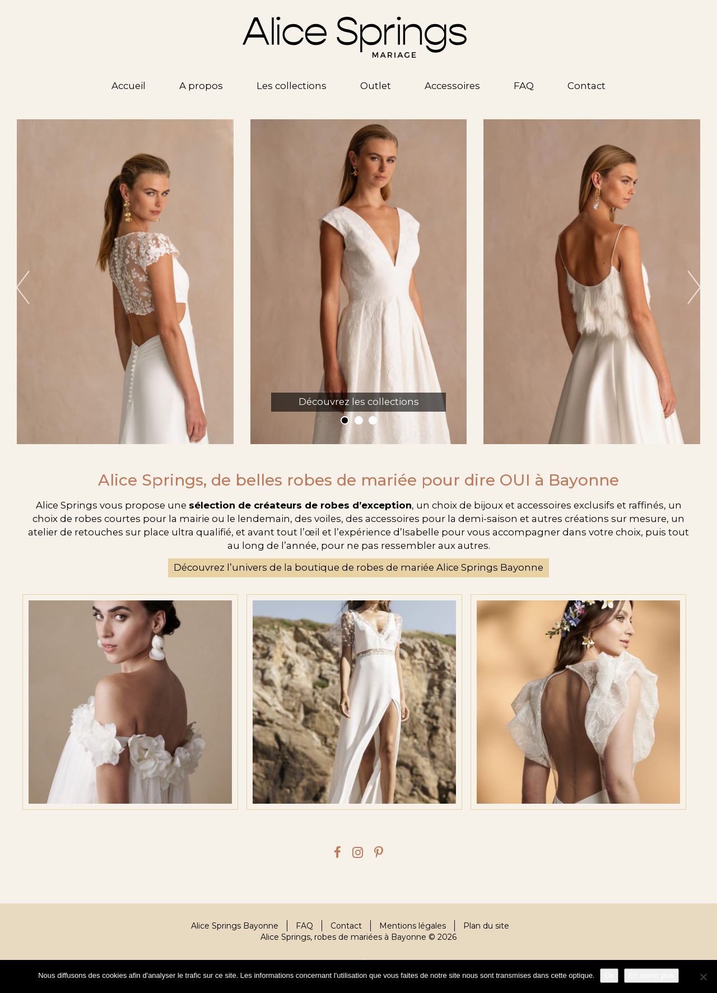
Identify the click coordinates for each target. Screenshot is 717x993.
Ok (609, 975)
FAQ (524, 85)
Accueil (128, 85)
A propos (201, 85)
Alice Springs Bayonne (234, 926)
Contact (586, 85)
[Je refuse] (703, 976)
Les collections (292, 85)
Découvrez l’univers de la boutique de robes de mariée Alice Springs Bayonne (358, 567)
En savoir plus (651, 975)
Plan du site (486, 926)
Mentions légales (412, 926)
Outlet (375, 85)
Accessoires (452, 85)
